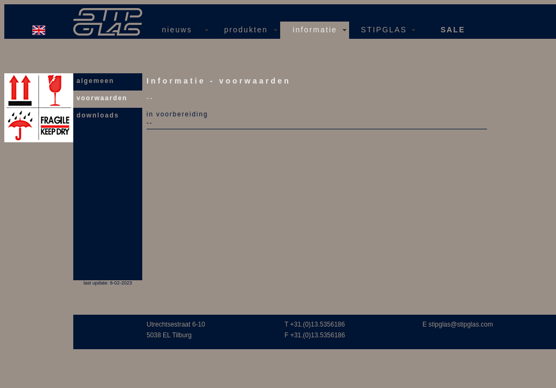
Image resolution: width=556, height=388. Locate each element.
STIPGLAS (384, 29)
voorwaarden (102, 98)
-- (150, 123)
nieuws (177, 29)
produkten (246, 29)
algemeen (95, 81)
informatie (315, 29)
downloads (98, 115)
